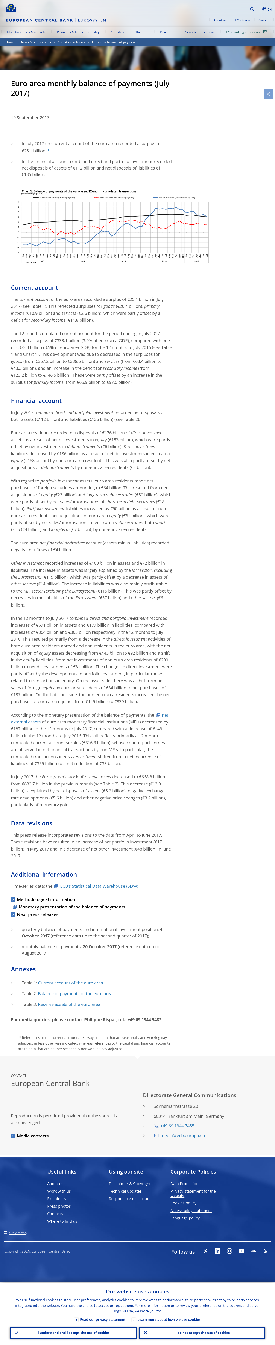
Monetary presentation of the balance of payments (72, 907)
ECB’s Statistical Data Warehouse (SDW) (99, 886)
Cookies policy (183, 1202)
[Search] (227, 8)
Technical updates (125, 1191)
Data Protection (184, 1183)
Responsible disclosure (130, 1198)
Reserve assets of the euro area (69, 1004)
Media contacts (33, 1136)
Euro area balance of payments (115, 42)
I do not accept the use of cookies (202, 1332)
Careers (264, 20)
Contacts (55, 1213)
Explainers (56, 1198)
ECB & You (242, 20)
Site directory (18, 1233)
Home (10, 42)
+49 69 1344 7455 (177, 1126)
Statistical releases (71, 42)
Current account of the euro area (70, 983)
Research (166, 32)
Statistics (117, 32)
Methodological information (46, 899)
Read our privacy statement (102, 1318)
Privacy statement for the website (193, 1193)
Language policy (185, 1218)
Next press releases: (38, 914)
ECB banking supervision (247, 32)
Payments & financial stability (78, 32)
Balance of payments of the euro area (75, 993)
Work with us (59, 1191)
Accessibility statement (191, 1210)
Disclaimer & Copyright (129, 1183)
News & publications (199, 32)
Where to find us (62, 1221)
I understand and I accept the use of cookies (73, 1332)
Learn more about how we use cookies (169, 1318)
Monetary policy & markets (26, 32)
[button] (259, 9)
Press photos (59, 1206)
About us (220, 20)
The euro (141, 32)
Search (252, 9)
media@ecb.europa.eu (182, 1135)
